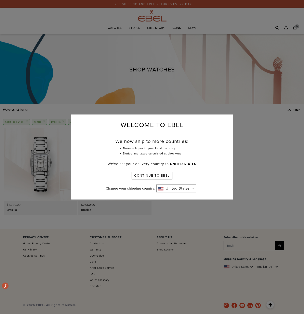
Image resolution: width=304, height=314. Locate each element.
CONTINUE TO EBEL (152, 175)
